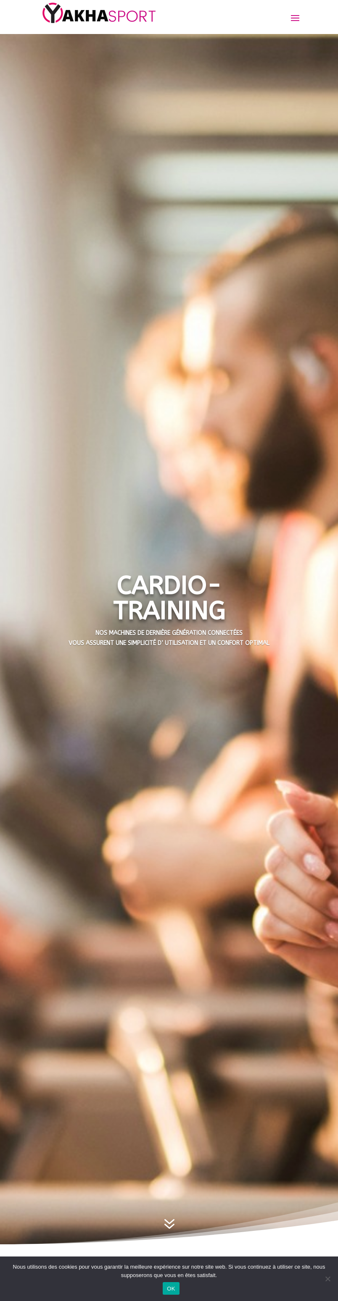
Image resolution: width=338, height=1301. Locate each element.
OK (171, 1288)
